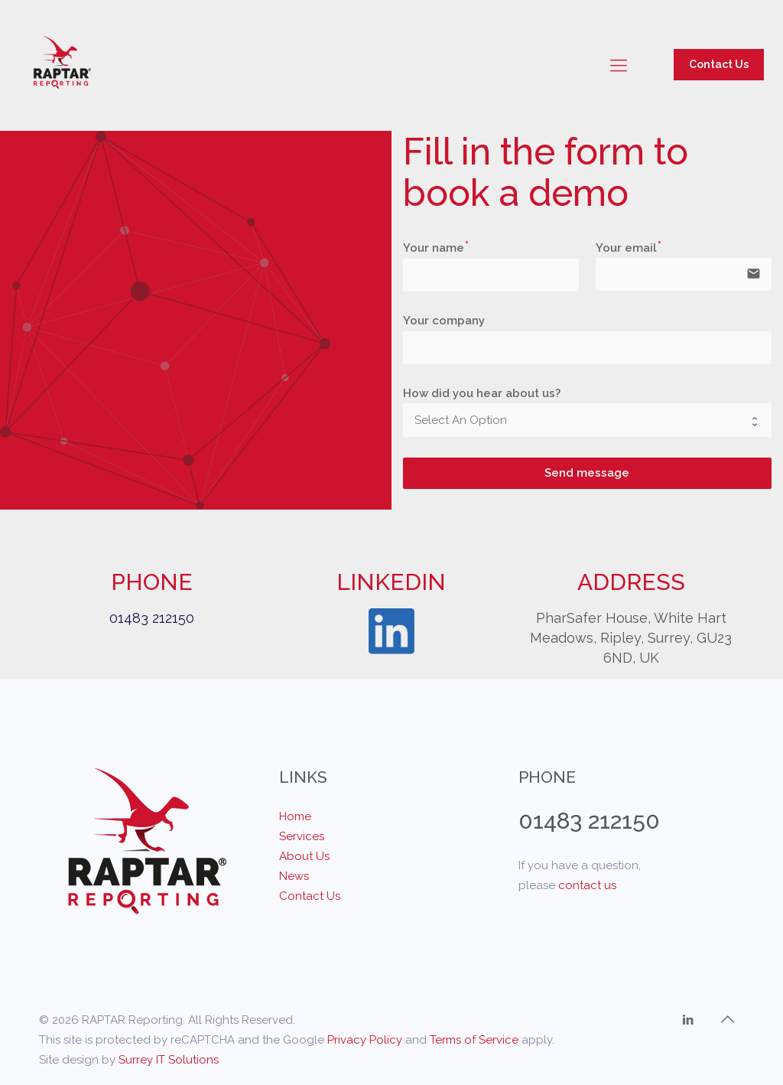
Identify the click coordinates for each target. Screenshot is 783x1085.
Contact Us (719, 64)
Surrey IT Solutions (169, 1060)
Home (295, 816)
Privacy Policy (364, 1040)
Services (301, 836)
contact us (587, 885)
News (294, 876)
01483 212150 (151, 618)
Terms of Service (474, 1040)
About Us (304, 856)
